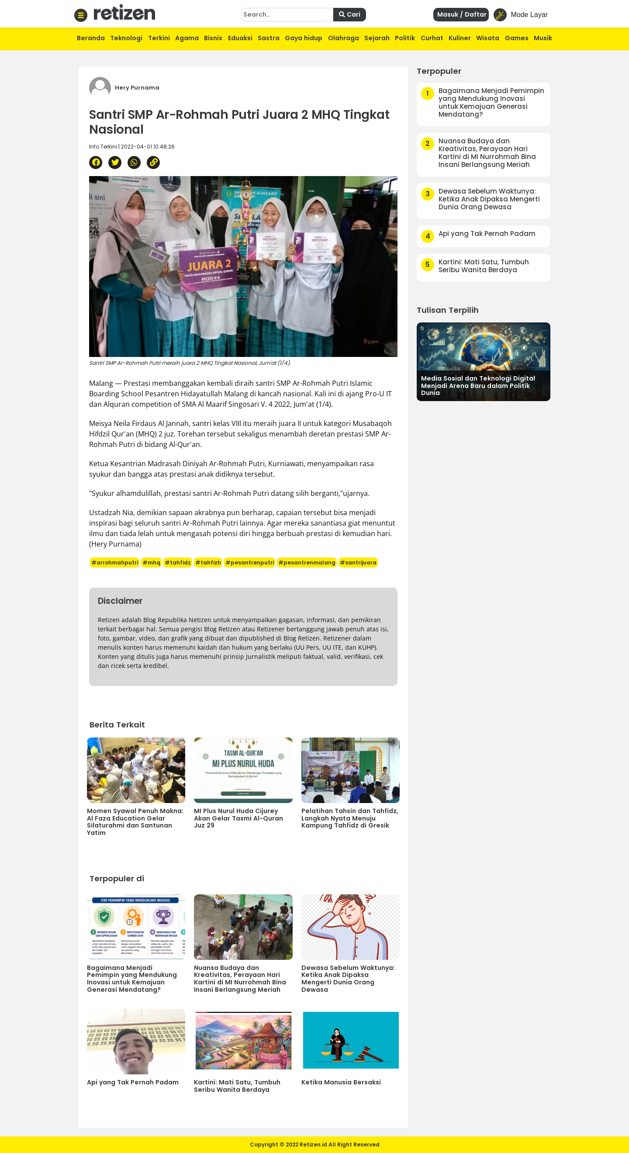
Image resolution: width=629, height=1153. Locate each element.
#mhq (151, 562)
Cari (349, 14)
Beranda (91, 38)
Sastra (269, 38)
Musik (543, 38)
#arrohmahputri (114, 562)
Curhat (432, 38)
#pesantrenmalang (306, 562)
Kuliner (460, 38)
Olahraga (343, 38)
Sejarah (377, 38)
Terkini (159, 38)
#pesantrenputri (249, 562)
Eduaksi (240, 38)
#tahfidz (178, 562)
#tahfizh (208, 562)
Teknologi (126, 38)
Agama (187, 38)
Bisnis (213, 38)
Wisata (487, 38)
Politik (405, 38)
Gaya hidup (303, 38)
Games (517, 38)
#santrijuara (358, 562)
